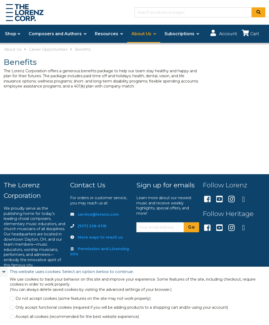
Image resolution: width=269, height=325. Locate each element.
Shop (10, 33)
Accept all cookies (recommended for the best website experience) (77, 316)
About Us (12, 49)
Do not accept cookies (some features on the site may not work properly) (83, 298)
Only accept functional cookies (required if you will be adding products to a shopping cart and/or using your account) (121, 307)
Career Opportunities (48, 49)
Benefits (83, 49)
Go (191, 227)
